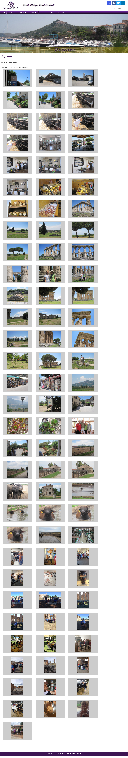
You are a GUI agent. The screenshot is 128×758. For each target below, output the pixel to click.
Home (3, 12)
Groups (43, 12)
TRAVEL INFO (33, 12)
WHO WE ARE (23, 12)
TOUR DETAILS (12, 12)
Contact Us (60, 12)
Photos (51, 12)
